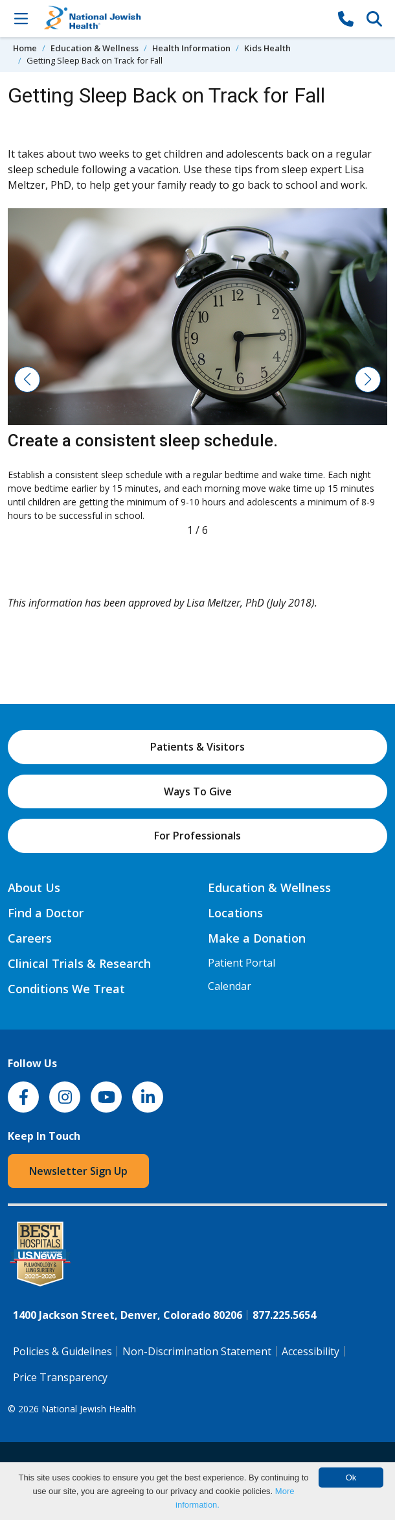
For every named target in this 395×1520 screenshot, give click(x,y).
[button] (27, 379)
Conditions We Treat (66, 988)
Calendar (229, 986)
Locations (235, 913)
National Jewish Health (88, 1409)
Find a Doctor (46, 913)
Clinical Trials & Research (79, 963)
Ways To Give (198, 791)
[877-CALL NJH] (346, 18)
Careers (30, 938)
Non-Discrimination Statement (196, 1351)
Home (25, 48)
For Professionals (197, 835)
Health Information (191, 48)
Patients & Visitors (197, 747)
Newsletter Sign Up (78, 1171)
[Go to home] (183, 18)
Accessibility (310, 1351)
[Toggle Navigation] (21, 18)
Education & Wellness (95, 48)
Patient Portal (241, 963)
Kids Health (267, 48)
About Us (34, 887)
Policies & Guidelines (62, 1351)
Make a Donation (257, 938)
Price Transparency (60, 1377)
